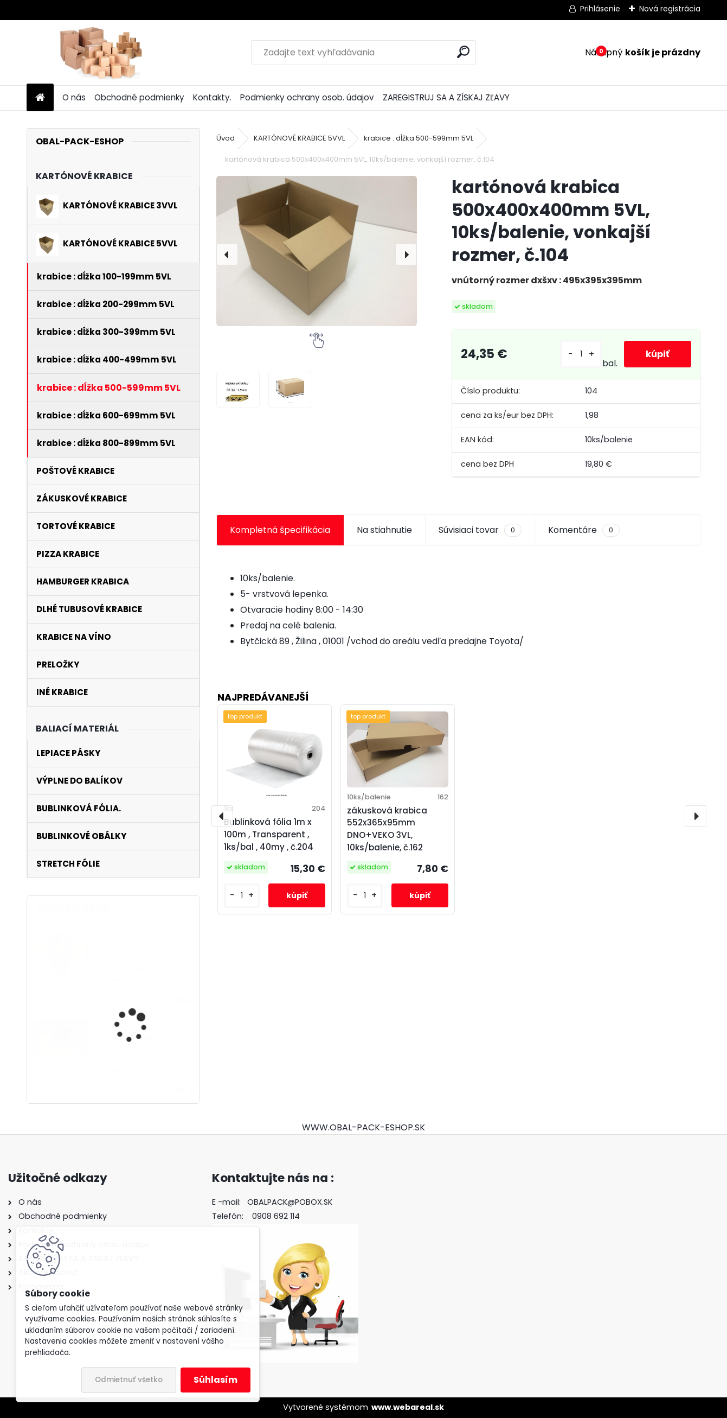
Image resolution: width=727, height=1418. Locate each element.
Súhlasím (215, 1380)
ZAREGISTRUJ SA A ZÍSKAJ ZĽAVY (446, 97)
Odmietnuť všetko (129, 1380)
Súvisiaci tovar (480, 530)
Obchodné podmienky (139, 97)
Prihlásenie (600, 8)
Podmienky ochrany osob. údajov (307, 97)
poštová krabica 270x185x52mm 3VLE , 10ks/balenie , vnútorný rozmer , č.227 (141, 1054)
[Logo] (101, 53)
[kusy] (581, 354)
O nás (74, 97)
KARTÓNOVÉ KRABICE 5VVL (299, 138)
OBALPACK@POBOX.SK (289, 1202)
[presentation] (227, 254)
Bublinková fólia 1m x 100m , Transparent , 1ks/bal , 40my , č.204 (268, 834)
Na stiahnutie (384, 530)
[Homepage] (40, 98)
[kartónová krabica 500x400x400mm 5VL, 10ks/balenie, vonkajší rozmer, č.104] (316, 251)
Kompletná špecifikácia (280, 530)
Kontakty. (212, 97)
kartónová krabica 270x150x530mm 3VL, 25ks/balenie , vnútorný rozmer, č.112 (142, 963)
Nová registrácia (669, 8)
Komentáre (584, 530)
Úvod (225, 138)
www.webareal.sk (407, 1407)
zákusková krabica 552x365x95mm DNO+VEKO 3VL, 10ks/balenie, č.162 (387, 829)
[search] (463, 52)
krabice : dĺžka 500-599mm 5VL (418, 138)
